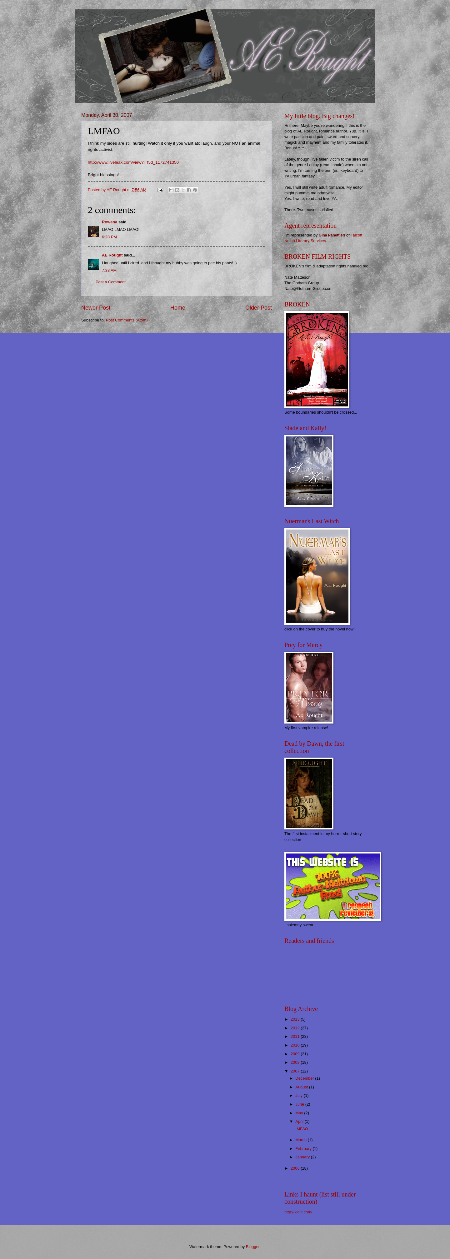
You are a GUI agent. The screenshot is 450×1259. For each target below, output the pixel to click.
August (302, 1087)
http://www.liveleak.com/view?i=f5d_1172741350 (133, 162)
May (299, 1113)
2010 (296, 1045)
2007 (296, 1071)
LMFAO (301, 1129)
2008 (296, 1062)
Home (177, 308)
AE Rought (112, 255)
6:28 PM (109, 237)
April (299, 1121)
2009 (296, 1054)
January (303, 1157)
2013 (296, 1019)
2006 (296, 1168)
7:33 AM (109, 270)
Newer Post (95, 308)
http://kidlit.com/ (298, 1212)
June (300, 1104)
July (299, 1095)
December (305, 1078)
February (303, 1148)
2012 (296, 1028)
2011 (296, 1036)
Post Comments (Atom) (127, 320)
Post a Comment (111, 282)
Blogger (253, 1246)
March (301, 1139)
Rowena (109, 222)
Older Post (258, 308)
